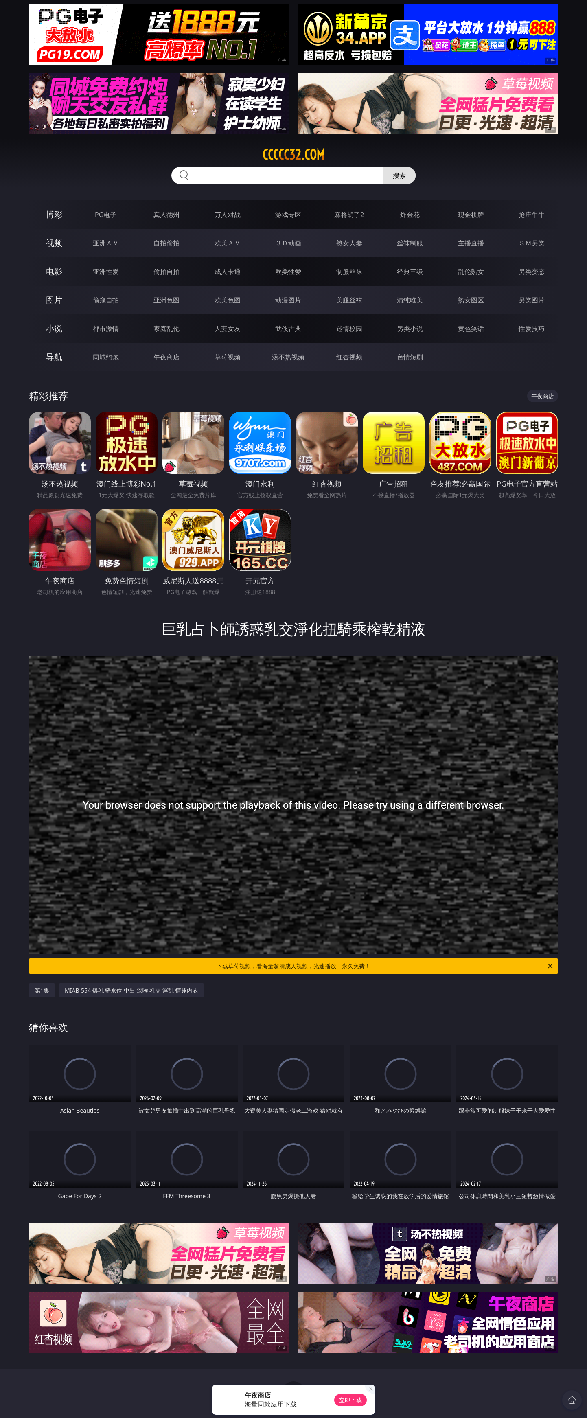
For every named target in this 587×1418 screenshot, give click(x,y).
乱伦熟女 (471, 271)
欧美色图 (228, 300)
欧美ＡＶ (228, 243)
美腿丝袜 (349, 300)
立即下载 (350, 1400)
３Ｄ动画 (288, 243)
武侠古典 (288, 328)
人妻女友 (228, 328)
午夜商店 (166, 357)
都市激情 (106, 328)
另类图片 (532, 300)
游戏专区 (288, 214)
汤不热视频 (288, 357)
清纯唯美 (410, 300)
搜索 (399, 175)
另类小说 (410, 328)
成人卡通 (228, 271)
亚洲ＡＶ (106, 243)
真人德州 (166, 214)
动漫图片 (288, 300)
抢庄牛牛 (532, 214)
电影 (54, 271)
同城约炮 (106, 357)
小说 (54, 328)
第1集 (42, 990)
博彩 (54, 214)
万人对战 (228, 214)
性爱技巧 (532, 328)
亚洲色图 (166, 300)
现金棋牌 (471, 214)
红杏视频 (349, 357)
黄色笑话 (471, 328)
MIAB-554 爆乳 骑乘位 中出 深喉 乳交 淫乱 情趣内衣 (131, 990)
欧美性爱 (288, 271)
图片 (54, 299)
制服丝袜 (349, 271)
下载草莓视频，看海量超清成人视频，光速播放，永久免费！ (385, 966)
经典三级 (410, 271)
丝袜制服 (410, 243)
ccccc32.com (293, 155)
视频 (54, 242)
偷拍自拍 (166, 271)
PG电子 (105, 214)
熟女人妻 (349, 243)
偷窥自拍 (106, 300)
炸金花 (410, 214)
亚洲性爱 (106, 271)
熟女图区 (471, 300)
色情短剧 (410, 357)
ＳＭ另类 (532, 243)
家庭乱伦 (166, 328)
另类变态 (532, 271)
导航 (54, 356)
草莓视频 (228, 357)
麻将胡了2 (349, 214)
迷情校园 (349, 328)
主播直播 (471, 243)
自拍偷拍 (166, 243)
